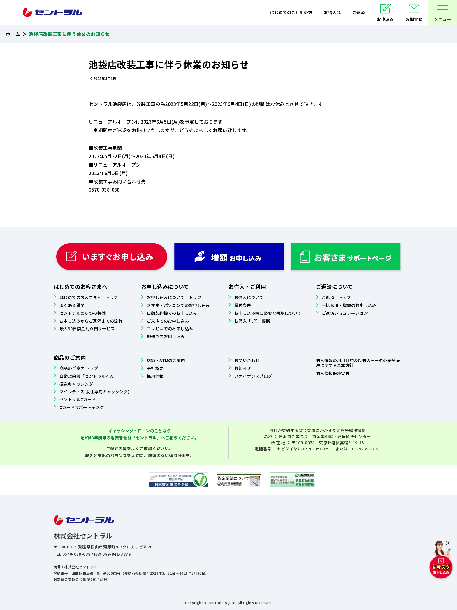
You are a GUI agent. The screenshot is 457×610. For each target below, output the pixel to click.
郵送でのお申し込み (166, 336)
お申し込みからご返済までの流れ (90, 321)
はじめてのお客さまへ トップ (88, 297)
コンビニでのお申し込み (170, 328)
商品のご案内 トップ (78, 368)
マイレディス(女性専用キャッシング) (94, 391)
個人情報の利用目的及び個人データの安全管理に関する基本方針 (358, 362)
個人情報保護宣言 (332, 373)
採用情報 (155, 376)
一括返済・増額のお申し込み (349, 305)
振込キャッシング (76, 384)
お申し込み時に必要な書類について (267, 313)
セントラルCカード (77, 399)
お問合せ (414, 19)
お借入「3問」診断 (252, 321)
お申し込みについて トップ (174, 297)
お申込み (385, 19)
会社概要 (155, 368)
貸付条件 (242, 305)
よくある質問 (72, 305)
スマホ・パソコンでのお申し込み (178, 305)
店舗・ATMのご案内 (166, 360)
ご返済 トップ (336, 297)
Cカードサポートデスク (81, 407)
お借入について (249, 297)
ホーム (13, 33)
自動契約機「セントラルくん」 (88, 376)
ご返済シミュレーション (345, 313)
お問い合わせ (246, 360)
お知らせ (242, 368)
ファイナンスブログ (253, 376)
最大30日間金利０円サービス (87, 328)
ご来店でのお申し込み (168, 321)
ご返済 (358, 12)
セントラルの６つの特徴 (82, 313)
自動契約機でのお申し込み (172, 313)
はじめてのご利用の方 (291, 12)
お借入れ (332, 12)
